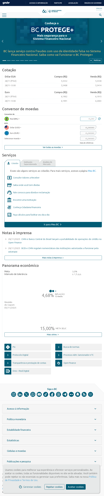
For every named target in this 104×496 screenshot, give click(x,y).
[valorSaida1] (88, 127)
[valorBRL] (88, 119)
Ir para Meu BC (51, 224)
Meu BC (92, 171)
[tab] (12, 163)
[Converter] (99, 119)
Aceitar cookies (76, 487)
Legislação (73, 3)
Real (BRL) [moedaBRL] (11, 119)
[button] (2, 41)
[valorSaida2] (88, 133)
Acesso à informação (38, 3)
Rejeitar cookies (54, 487)
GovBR (6, 3)
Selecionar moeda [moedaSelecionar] (11, 138)
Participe (58, 3)
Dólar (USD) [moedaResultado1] (12, 127)
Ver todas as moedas (53, 147)
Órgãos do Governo (92, 3)
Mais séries (53, 334)
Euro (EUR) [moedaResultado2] (11, 133)
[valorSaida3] (88, 138)
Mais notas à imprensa (53, 258)
